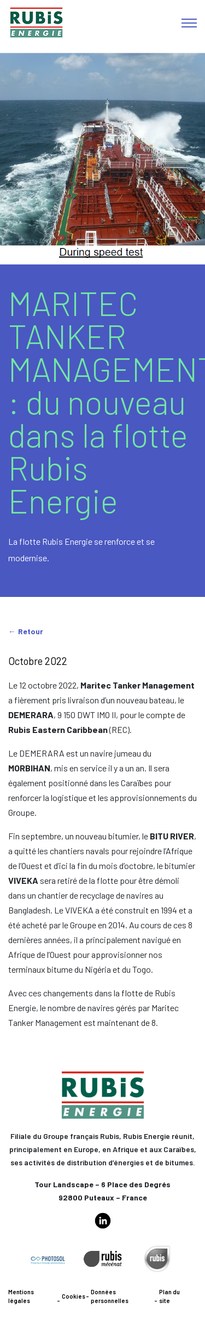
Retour (30, 631)
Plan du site (169, 1296)
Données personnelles (109, 1296)
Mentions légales (21, 1296)
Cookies (73, 1296)
